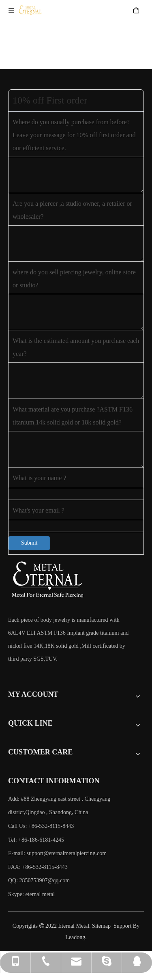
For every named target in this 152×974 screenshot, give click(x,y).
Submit (29, 543)
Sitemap (101, 926)
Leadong (75, 937)
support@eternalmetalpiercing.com (67, 853)
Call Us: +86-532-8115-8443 (41, 826)
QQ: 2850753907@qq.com (39, 880)
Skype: (16, 894)
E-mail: (57, 853)
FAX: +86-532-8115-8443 (38, 867)
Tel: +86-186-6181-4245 (36, 840)
